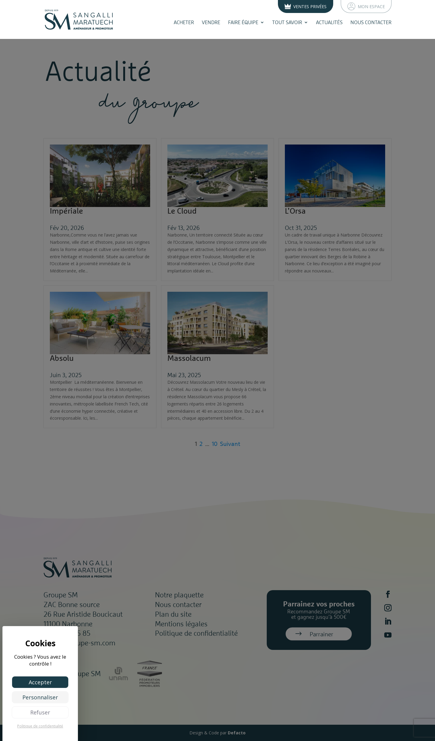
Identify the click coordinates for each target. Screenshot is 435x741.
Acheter (184, 22)
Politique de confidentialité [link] (40, 726)
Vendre (211, 22)
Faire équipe (243, 22)
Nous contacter (371, 22)
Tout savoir (287, 22)
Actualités (329, 22)
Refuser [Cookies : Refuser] (40, 712)
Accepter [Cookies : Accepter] (40, 682)
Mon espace (366, 6)
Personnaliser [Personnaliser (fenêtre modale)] (40, 697)
